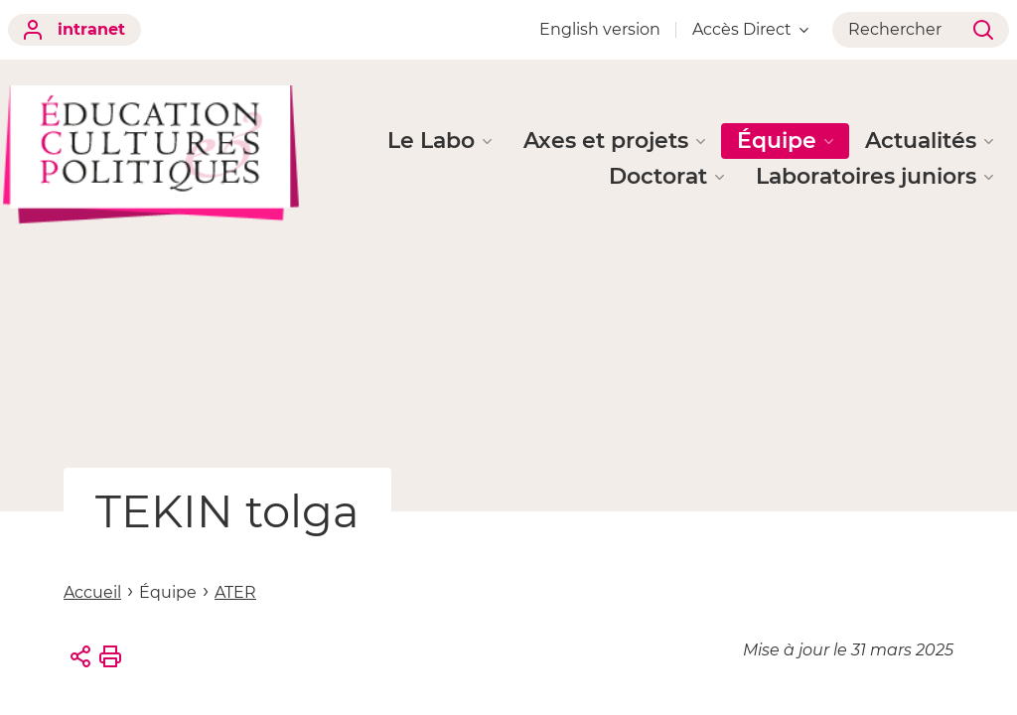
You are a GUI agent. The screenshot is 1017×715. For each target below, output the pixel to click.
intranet (74, 30)
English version (599, 29)
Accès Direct (750, 29)
